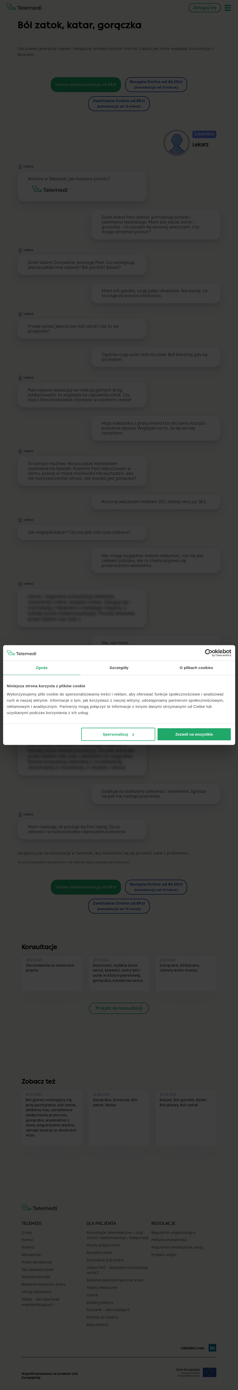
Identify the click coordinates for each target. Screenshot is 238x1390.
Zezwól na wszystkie (194, 734)
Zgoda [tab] (42, 667)
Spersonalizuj (118, 734)
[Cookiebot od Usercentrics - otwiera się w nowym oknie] (208, 653)
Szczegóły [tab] (119, 667)
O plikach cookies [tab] (196, 667)
